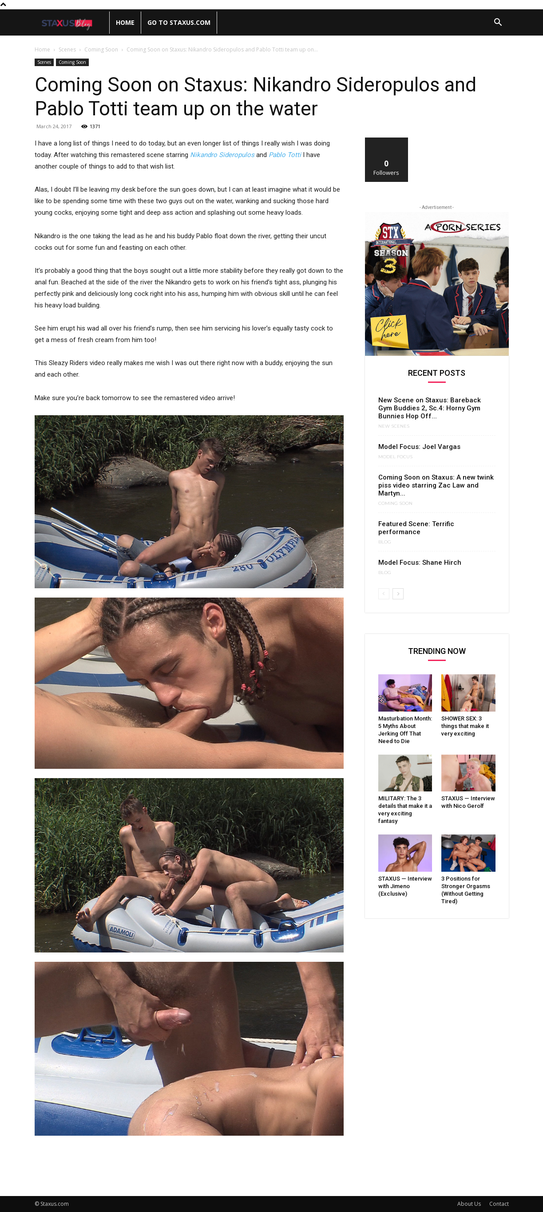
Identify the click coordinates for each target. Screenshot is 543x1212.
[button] (498, 23)
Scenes (67, 49)
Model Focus (395, 457)
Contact (499, 1204)
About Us (469, 1204)
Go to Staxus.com (178, 22)
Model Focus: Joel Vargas (419, 447)
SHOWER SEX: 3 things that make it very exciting (465, 726)
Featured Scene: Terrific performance (416, 528)
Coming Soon (101, 49)
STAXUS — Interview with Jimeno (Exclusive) (405, 886)
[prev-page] (383, 593)
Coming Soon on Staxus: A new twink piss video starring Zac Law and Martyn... (436, 485)
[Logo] (72, 22)
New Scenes (393, 426)
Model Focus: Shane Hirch (419, 563)
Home (125, 22)
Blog (384, 542)
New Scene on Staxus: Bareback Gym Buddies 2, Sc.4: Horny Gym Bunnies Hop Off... (429, 408)
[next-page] (398, 593)
